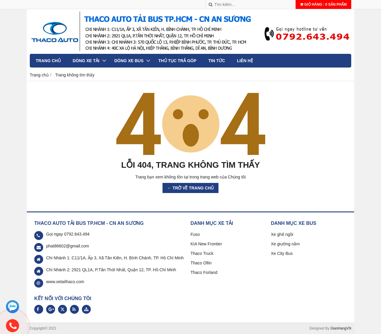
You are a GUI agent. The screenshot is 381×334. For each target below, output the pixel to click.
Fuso (195, 234)
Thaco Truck (201, 253)
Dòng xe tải (86, 60)
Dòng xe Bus (128, 60)
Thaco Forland (203, 272)
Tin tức (216, 60)
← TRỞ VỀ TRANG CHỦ (190, 188)
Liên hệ (245, 60)
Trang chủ (48, 60)
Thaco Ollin (201, 263)
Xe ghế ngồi (282, 234)
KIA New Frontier (206, 244)
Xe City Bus (282, 253)
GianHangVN (340, 328)
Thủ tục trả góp (177, 60)
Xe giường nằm (285, 244)
